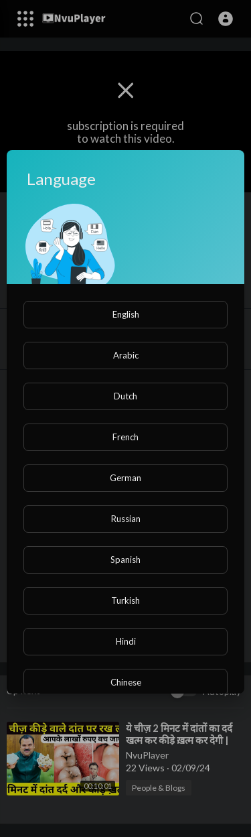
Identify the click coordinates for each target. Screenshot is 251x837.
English (125, 314)
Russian (126, 518)
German (125, 477)
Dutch (125, 396)
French (125, 437)
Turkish (125, 600)
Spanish (125, 559)
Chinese (125, 682)
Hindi (126, 641)
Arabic (126, 355)
